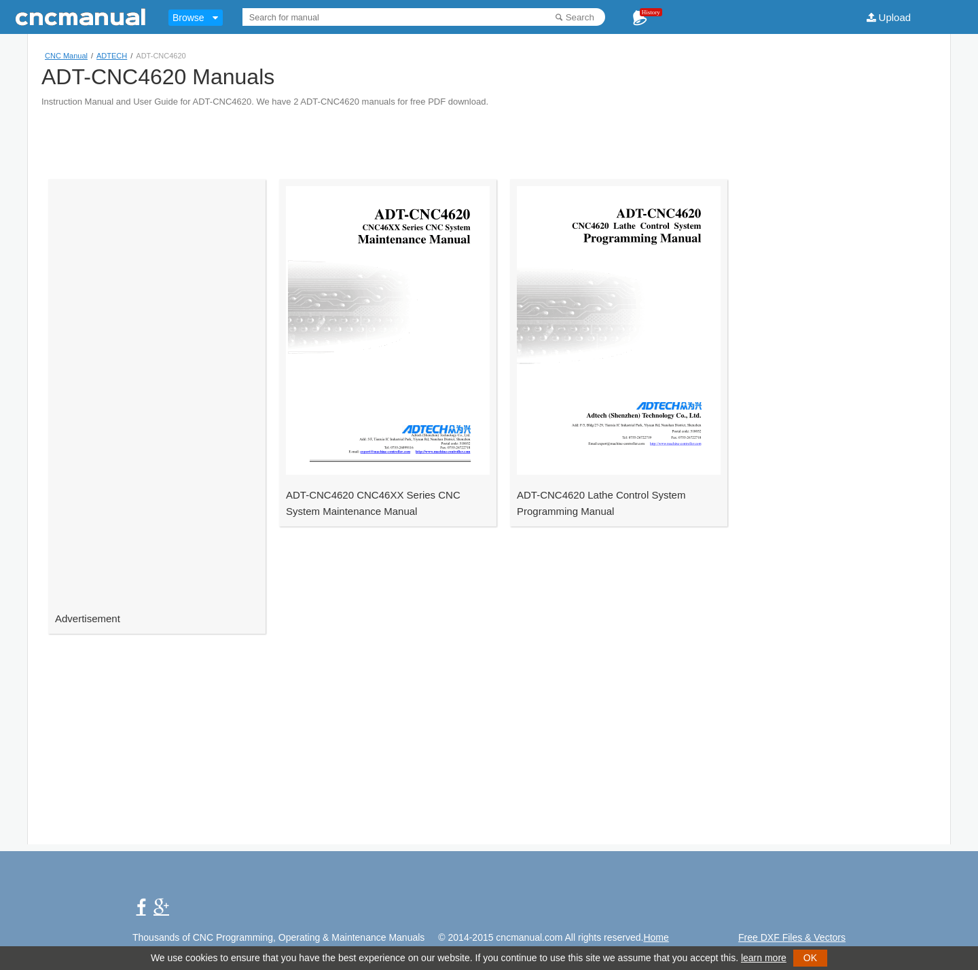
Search (580, 17)
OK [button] (810, 957)
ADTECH (111, 56)
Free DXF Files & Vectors (792, 937)
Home (655, 937)
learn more (763, 957)
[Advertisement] (489, 137)
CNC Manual (66, 56)
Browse (188, 17)
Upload (895, 17)
